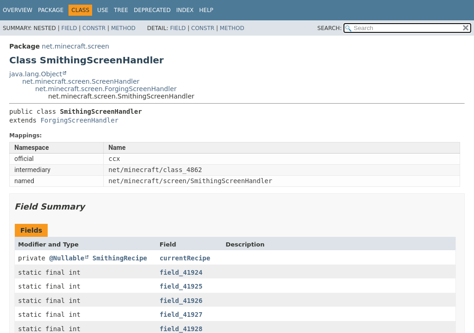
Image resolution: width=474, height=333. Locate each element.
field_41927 (181, 314)
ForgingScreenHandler (79, 120)
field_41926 (181, 300)
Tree (121, 10)
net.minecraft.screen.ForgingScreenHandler (106, 88)
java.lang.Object (35, 74)
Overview (17, 10)
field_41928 (181, 329)
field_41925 (181, 286)
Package (50, 10)
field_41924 (181, 272)
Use (102, 10)
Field (69, 28)
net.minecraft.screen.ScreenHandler (80, 81)
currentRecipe (185, 258)
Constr (94, 28)
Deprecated (152, 10)
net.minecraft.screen (75, 46)
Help (206, 10)
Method (123, 28)
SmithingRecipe (120, 258)
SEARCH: (330, 28)
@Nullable (66, 258)
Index (185, 10)
